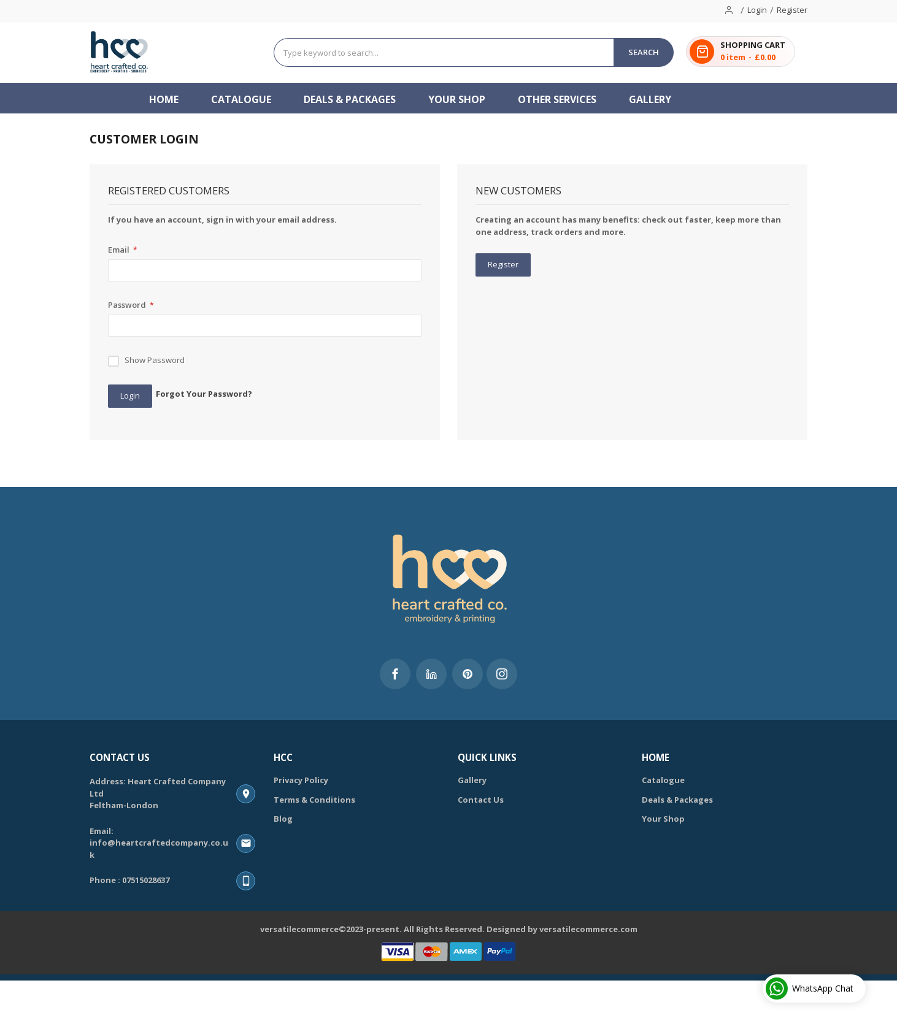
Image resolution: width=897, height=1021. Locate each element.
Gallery (472, 780)
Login (757, 9)
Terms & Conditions (314, 799)
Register (792, 9)
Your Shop (663, 818)
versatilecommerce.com (588, 929)
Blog (283, 818)
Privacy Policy (301, 780)
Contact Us (481, 799)
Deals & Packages (677, 799)
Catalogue (663, 780)
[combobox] (444, 52)
